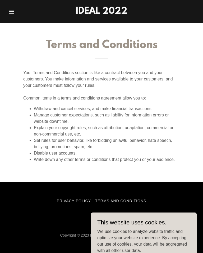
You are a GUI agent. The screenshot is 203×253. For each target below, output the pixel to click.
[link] (101, 12)
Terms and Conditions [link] (120, 201)
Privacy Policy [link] (74, 201)
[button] (20, 11)
